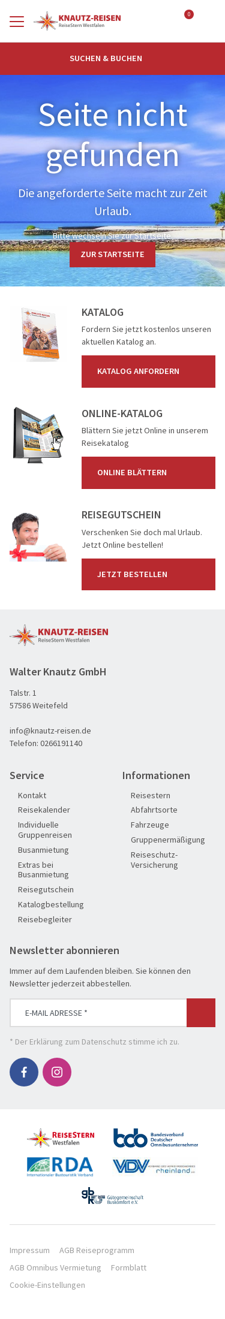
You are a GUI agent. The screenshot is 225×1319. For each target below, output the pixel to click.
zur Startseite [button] (112, 254)
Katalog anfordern (151, 371)
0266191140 (61, 743)
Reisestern (146, 795)
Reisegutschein (42, 890)
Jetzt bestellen (151, 574)
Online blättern (151, 473)
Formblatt (128, 1267)
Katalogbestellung (47, 905)
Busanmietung (39, 850)
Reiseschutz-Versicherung (150, 860)
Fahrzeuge (145, 825)
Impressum (30, 1250)
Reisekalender (40, 810)
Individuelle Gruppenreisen (41, 830)
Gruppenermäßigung (163, 840)
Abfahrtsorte (150, 810)
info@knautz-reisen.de (50, 730)
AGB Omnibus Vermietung (55, 1267)
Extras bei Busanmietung (39, 870)
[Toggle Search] (208, 21)
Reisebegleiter (41, 919)
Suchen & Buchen (113, 58)
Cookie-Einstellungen (47, 1284)
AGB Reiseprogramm (96, 1250)
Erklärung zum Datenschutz (78, 1041)
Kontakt (28, 795)
